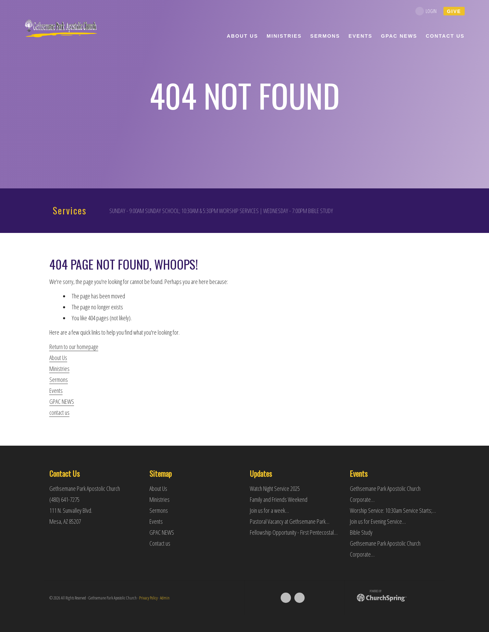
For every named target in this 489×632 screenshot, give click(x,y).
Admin (165, 598)
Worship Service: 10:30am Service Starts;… (393, 510)
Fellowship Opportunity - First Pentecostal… (294, 532)
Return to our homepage (73, 347)
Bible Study (361, 532)
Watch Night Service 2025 (275, 488)
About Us (58, 358)
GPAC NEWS (61, 401)
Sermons (58, 379)
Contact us (159, 543)
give (454, 11)
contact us (59, 412)
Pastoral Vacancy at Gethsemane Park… (289, 521)
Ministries (59, 368)
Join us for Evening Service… (378, 521)
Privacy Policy (148, 598)
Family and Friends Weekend (278, 499)
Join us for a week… (269, 510)
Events (56, 390)
